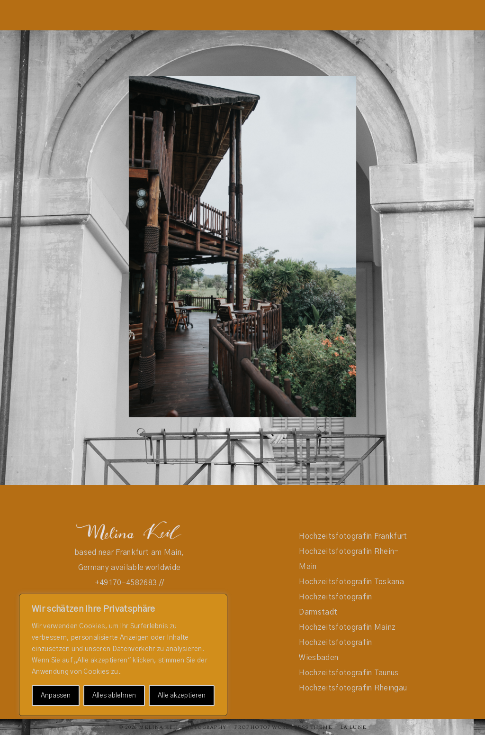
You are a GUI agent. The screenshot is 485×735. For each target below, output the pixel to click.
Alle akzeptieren (182, 695)
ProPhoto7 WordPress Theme (283, 727)
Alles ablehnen (114, 695)
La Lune (353, 727)
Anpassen (56, 695)
